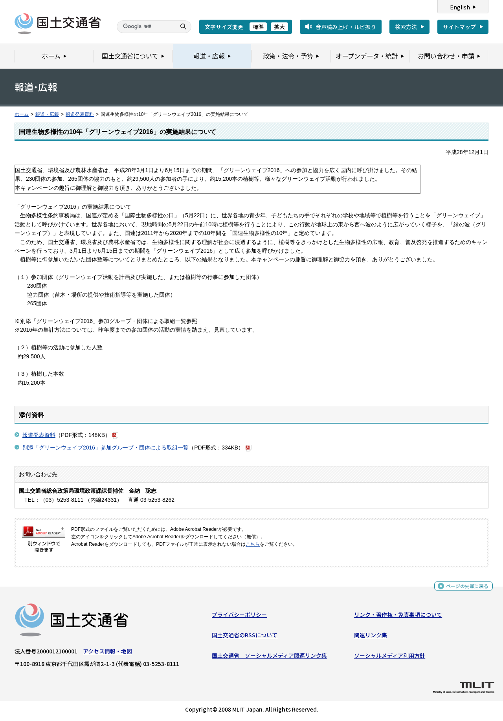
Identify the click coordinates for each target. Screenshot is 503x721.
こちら (253, 544)
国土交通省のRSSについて (244, 637)
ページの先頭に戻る (464, 588)
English (460, 7)
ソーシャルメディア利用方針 (389, 657)
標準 (258, 27)
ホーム (22, 114)
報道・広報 (47, 114)
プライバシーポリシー (239, 616)
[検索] (145, 27)
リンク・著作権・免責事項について (398, 616)
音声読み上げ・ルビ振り (346, 27)
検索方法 (406, 27)
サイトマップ (459, 27)
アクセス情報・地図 (107, 653)
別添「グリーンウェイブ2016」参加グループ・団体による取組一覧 (105, 447)
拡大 (279, 27)
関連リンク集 (370, 637)
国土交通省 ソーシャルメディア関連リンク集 (269, 657)
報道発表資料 (80, 114)
